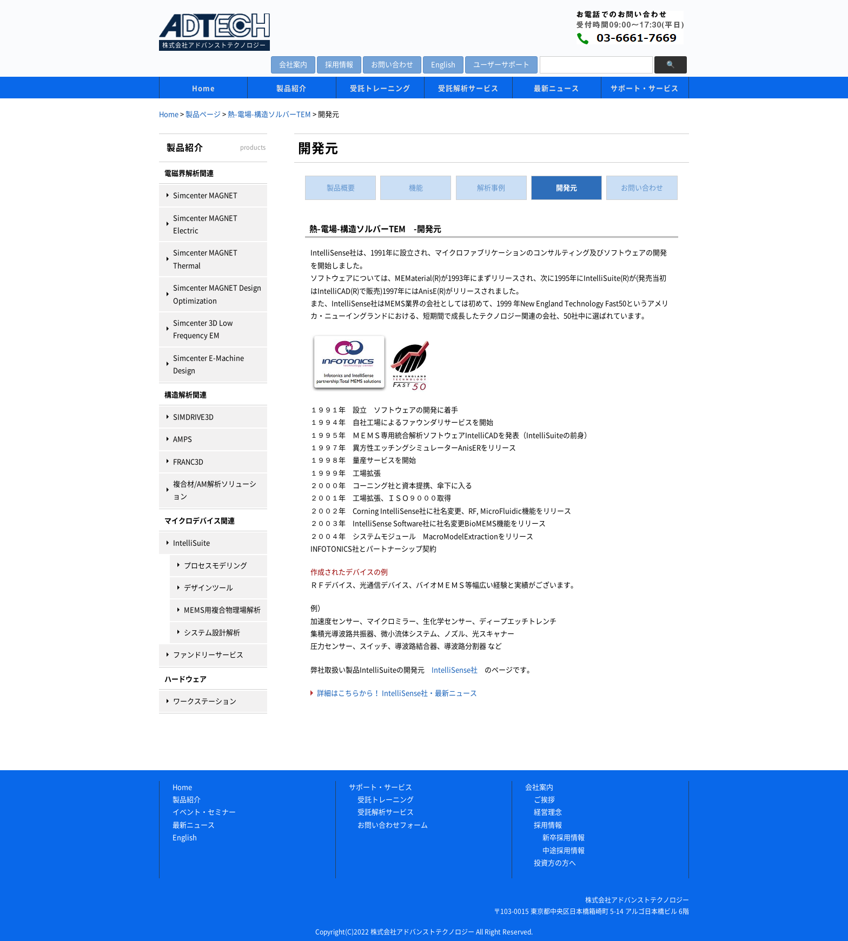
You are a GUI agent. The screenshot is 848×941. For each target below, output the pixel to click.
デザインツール (208, 587)
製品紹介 (291, 88)
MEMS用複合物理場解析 (222, 609)
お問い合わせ (392, 64)
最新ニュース (556, 88)
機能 (416, 187)
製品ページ (203, 114)
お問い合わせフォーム (392, 825)
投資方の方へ (555, 862)
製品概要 (341, 187)
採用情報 (339, 64)
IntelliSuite (191, 542)
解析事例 (491, 187)
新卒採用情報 (563, 837)
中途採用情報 (563, 850)
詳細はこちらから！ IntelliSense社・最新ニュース (397, 693)
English (443, 64)
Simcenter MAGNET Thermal (205, 259)
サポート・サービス (645, 88)
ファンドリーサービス (208, 654)
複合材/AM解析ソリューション (214, 490)
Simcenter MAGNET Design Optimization (217, 294)
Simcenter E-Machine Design (208, 364)
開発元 (566, 187)
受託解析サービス (468, 88)
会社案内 (293, 64)
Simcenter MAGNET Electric (205, 224)
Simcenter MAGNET (205, 195)
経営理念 (548, 812)
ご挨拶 (544, 799)
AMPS (182, 439)
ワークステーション (204, 701)
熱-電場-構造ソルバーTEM (269, 114)
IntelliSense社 (455, 669)
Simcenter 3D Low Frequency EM (203, 329)
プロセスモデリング (215, 565)
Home (203, 88)
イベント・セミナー (204, 812)
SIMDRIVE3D (193, 417)
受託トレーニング (380, 88)
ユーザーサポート (501, 64)
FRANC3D (188, 461)
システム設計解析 (212, 632)
